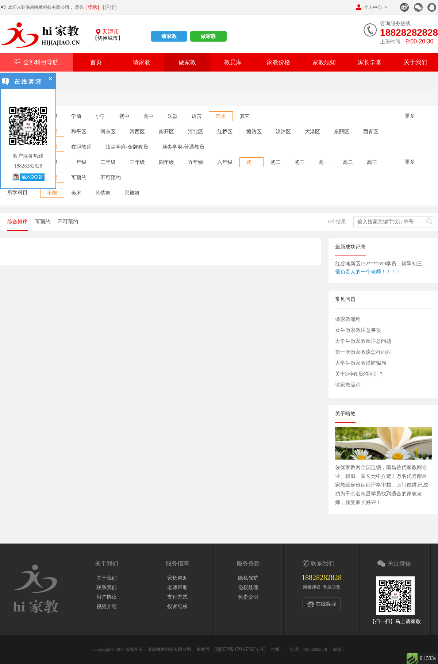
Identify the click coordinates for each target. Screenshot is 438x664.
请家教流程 (348, 385)
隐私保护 (248, 578)
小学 (100, 116)
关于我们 (415, 62)
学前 (76, 116)
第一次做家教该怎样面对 (363, 352)
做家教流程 (348, 319)
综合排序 (17, 221)
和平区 (79, 131)
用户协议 (106, 597)
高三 (372, 162)
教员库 (233, 62)
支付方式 (177, 597)
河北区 (195, 131)
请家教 (169, 36)
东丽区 (341, 131)
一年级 (79, 162)
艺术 (221, 116)
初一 (251, 162)
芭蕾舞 (103, 193)
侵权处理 (248, 587)
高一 (324, 162)
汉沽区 (283, 131)
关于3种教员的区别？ (359, 374)
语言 (197, 116)
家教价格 (278, 62)
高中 (148, 116)
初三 (300, 162)
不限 (52, 193)
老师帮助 (177, 587)
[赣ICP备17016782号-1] (240, 649)
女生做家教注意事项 (358, 330)
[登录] (92, 7)
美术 (76, 193)
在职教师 (81, 147)
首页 (96, 62)
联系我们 (106, 587)
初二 (275, 162)
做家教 (208, 36)
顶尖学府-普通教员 (183, 147)
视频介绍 (106, 606)
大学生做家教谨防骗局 (360, 363)
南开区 (166, 131)
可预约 (79, 177)
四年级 (166, 162)
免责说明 (248, 597)
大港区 (312, 131)
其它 (245, 116)
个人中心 (369, 7)
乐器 (173, 116)
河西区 (137, 131)
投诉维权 (177, 606)
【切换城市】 (107, 38)
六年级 (225, 162)
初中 (124, 116)
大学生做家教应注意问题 (363, 341)
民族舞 (132, 193)
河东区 (108, 131)
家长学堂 (369, 62)
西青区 (371, 131)
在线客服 (326, 604)
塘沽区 (254, 131)
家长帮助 (177, 578)
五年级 (195, 162)
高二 (348, 162)
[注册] (109, 7)
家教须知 (324, 62)
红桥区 (225, 131)
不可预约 (110, 177)
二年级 (108, 162)
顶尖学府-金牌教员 (126, 147)
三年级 (137, 162)
